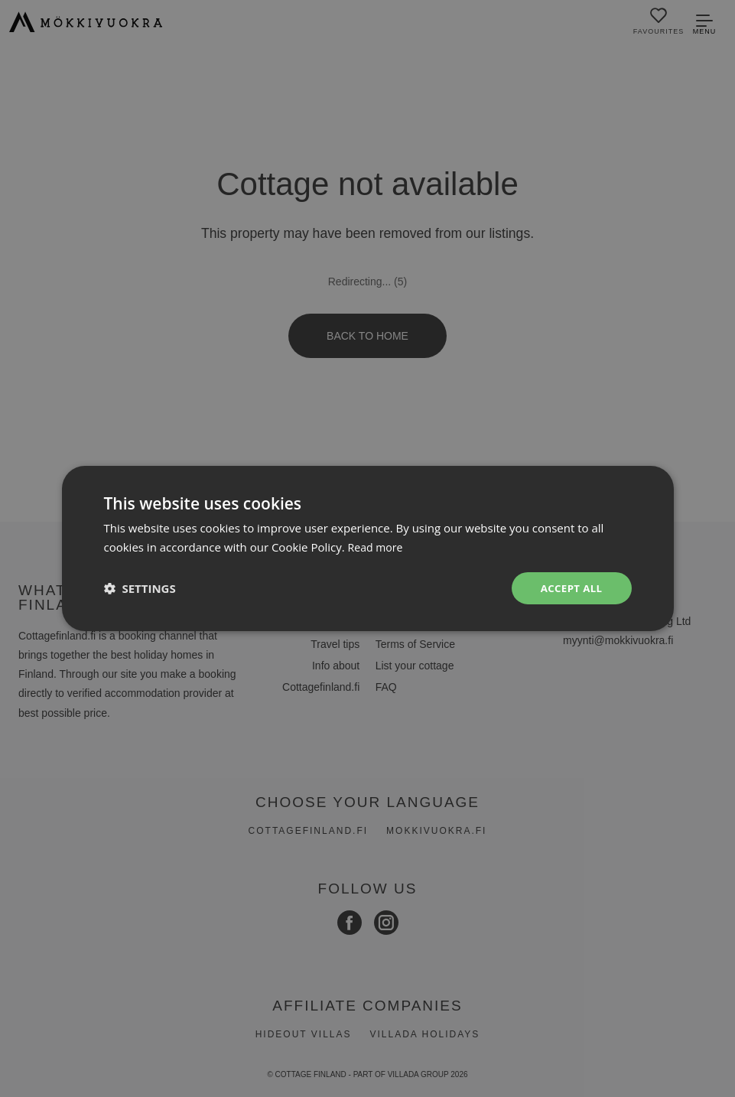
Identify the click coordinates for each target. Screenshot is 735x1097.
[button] (140, 588)
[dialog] (367, 548)
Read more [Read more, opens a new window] (377, 546)
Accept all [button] (569, 588)
